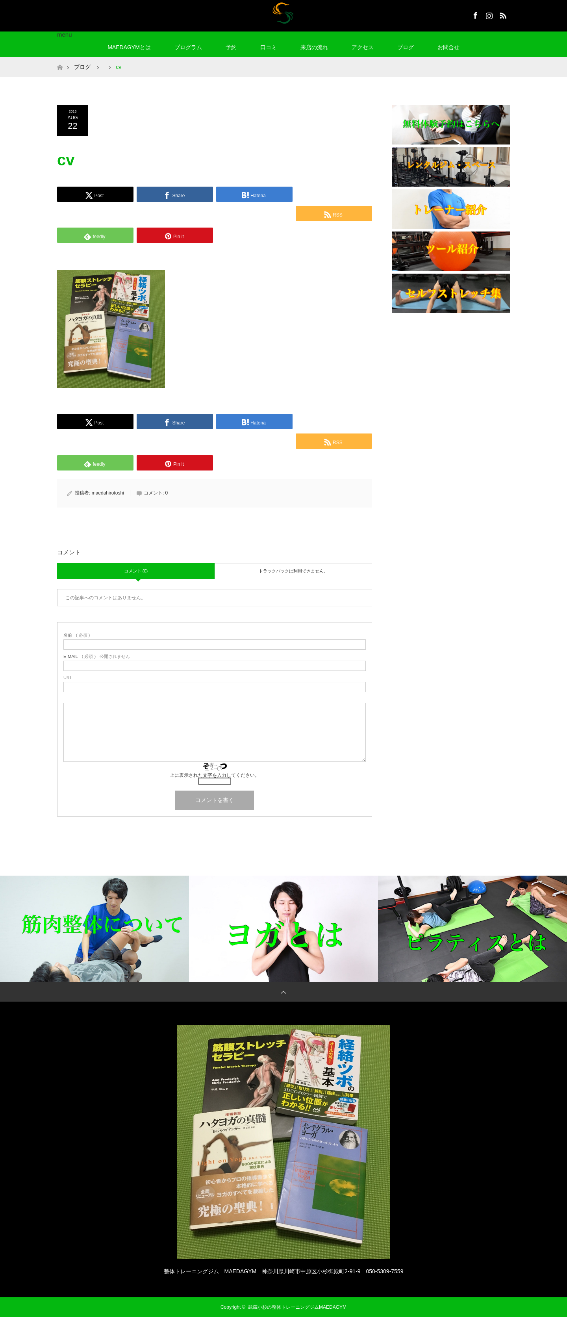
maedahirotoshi (108, 493)
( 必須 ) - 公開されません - (98, 656)
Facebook (474, 14)
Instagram (488, 14)
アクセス (363, 47)
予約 (231, 47)
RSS (502, 14)
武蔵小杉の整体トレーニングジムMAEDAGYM (299, 1307)
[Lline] (334, 193)
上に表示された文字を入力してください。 (214, 775)
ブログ (405, 47)
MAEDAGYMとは (129, 47)
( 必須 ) (76, 635)
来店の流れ (314, 47)
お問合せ (448, 47)
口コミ (268, 47)
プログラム (188, 47)
